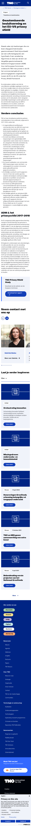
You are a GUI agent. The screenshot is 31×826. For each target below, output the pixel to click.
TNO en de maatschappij (12, 694)
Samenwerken (8, 730)
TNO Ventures (9, 745)
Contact (7, 690)
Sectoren (9, 629)
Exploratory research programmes (15, 718)
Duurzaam (9, 610)
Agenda (7, 648)
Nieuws (7, 645)
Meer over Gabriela (11, 358)
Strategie (7, 679)
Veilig (7, 619)
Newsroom (7, 641)
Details (3, 817)
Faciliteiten (8, 707)
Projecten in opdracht (11, 734)
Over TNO (6, 672)
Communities (9, 697)
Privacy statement (10, 793)
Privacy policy (12, 817)
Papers (7, 663)
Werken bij (9, 634)
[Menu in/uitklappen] (3, 3)
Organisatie (8, 683)
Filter (3, 378)
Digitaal (8, 624)
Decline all (23, 821)
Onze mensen (9, 687)
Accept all (7, 821)
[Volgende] (7, 318)
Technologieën (9, 714)
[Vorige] (3, 318)
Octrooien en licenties (11, 721)
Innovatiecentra (10, 748)
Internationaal (9, 752)
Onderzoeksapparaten (11, 710)
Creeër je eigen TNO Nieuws (16, 770)
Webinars (8, 652)
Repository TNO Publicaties (13, 725)
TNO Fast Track (9, 741)
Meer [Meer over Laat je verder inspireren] (14, 595)
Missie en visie (9, 676)
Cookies (7, 789)
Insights (7, 656)
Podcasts (8, 659)
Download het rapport (17, 294)
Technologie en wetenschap (12, 703)
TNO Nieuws (8, 666)
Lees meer (10, 425)
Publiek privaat (9, 737)
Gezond (8, 614)
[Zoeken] (28, 3)
